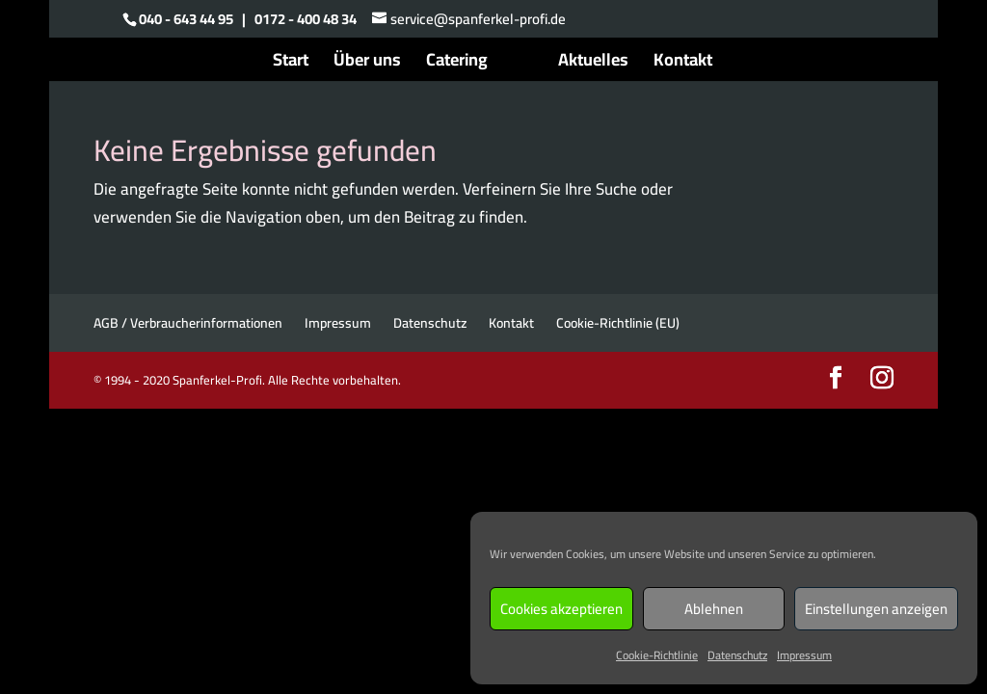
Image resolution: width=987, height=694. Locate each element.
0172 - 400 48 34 (305, 19)
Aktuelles (593, 64)
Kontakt (683, 64)
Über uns (367, 64)
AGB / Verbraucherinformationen (187, 322)
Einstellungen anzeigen (876, 609)
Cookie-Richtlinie (657, 655)
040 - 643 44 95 (186, 19)
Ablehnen (713, 609)
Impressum (804, 655)
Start (290, 64)
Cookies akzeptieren (561, 609)
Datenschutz (737, 655)
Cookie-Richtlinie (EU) (618, 322)
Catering (457, 64)
